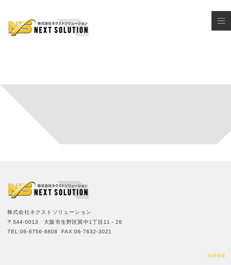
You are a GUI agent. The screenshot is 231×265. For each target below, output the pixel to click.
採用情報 (216, 255)
